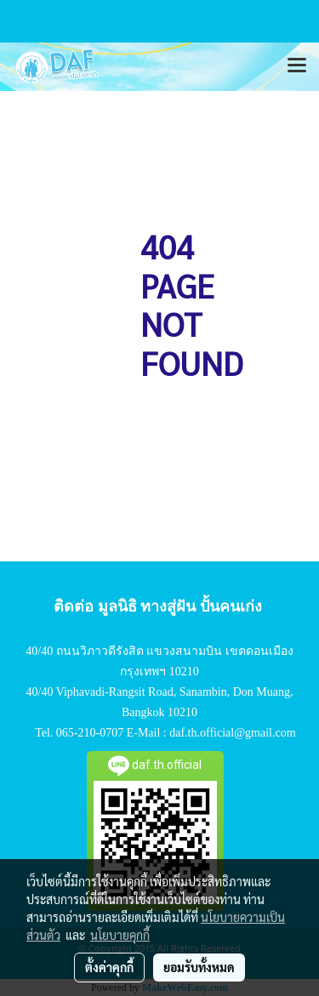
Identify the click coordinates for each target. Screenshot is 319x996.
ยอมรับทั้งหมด (199, 967)
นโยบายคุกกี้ (120, 934)
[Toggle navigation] (297, 66)
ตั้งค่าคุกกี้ (109, 967)
